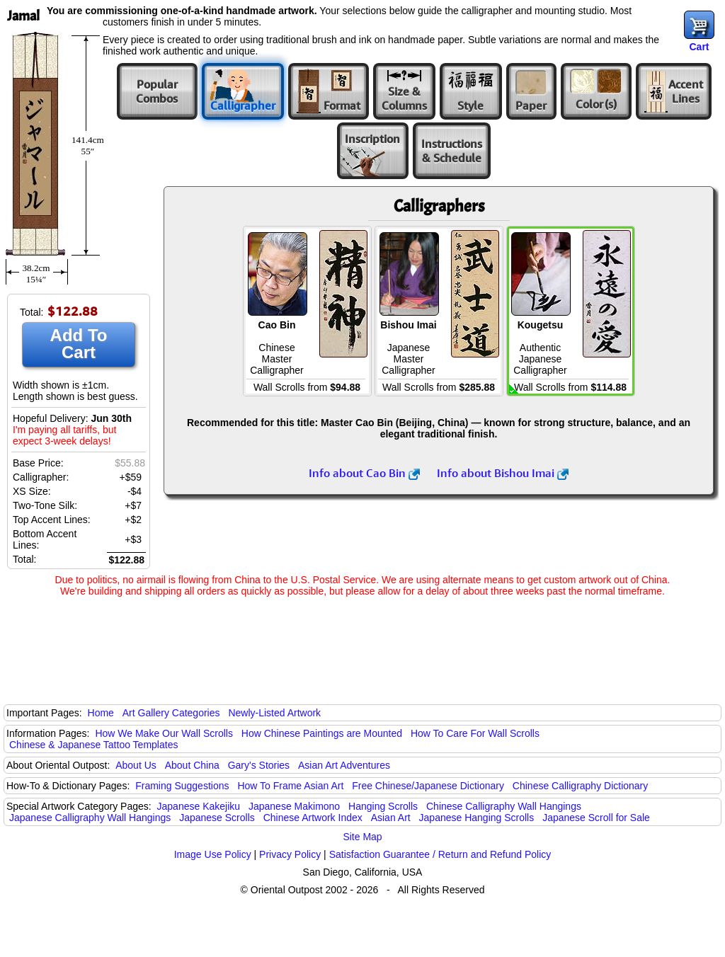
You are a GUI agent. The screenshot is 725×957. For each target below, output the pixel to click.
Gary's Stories (259, 765)
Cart (699, 46)
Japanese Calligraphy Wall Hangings (90, 817)
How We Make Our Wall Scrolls (163, 733)
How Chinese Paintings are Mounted (321, 733)
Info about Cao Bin (364, 473)
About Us (135, 765)
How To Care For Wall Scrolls (475, 733)
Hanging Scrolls (383, 806)
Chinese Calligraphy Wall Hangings (503, 806)
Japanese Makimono (294, 806)
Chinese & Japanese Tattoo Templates (93, 744)
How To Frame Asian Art (290, 785)
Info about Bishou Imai (503, 473)
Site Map (362, 836)
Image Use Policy (212, 854)
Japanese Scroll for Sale (596, 817)
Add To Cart (79, 344)
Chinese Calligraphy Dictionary (580, 785)
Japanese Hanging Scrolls (477, 817)
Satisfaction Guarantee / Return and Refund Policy (440, 854)
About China (192, 765)
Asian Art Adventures (344, 765)
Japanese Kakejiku (199, 806)
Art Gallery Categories (171, 712)
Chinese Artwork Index (312, 817)
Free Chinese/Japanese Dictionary (428, 785)
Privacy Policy (290, 854)
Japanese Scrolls (217, 817)
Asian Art (391, 817)
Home (101, 712)
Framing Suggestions (182, 785)
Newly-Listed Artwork (274, 712)
